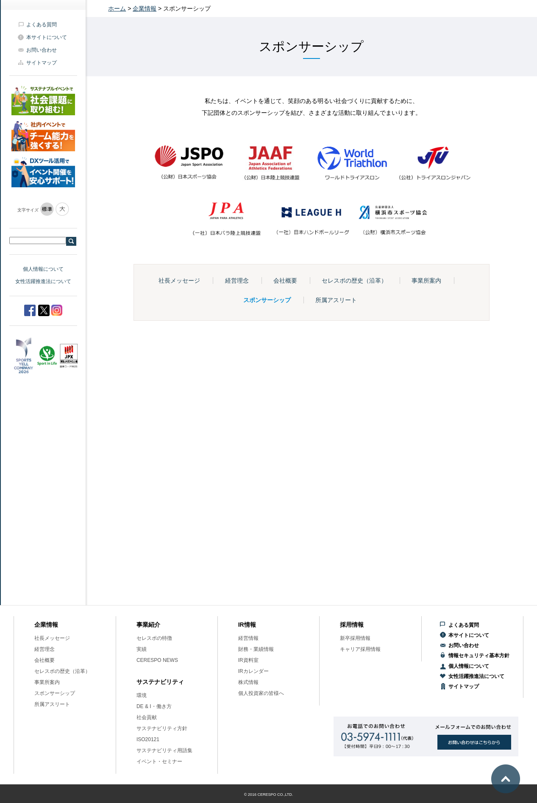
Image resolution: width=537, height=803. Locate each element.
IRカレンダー (253, 671)
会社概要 (285, 280)
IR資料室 (248, 660)
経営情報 (248, 638)
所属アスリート (336, 300)
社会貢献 (146, 717)
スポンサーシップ (267, 300)
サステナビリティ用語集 (164, 750)
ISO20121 (147, 739)
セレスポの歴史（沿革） (354, 280)
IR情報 (247, 624)
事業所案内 (426, 280)
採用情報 (352, 624)
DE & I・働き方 (154, 706)
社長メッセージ (179, 280)
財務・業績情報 (256, 649)
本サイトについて (46, 37)
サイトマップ (41, 63)
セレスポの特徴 (154, 638)
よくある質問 (41, 25)
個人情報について (43, 269)
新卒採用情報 (355, 638)
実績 (141, 649)
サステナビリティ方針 (161, 728)
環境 (141, 695)
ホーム (117, 8)
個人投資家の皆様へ (261, 693)
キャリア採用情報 (360, 649)
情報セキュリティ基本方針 (478, 656)
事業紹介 (148, 624)
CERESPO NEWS (157, 660)
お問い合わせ (41, 50)
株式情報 (248, 682)
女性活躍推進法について (43, 281)
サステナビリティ (160, 681)
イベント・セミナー (159, 761)
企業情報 (144, 8)
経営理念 (237, 280)
